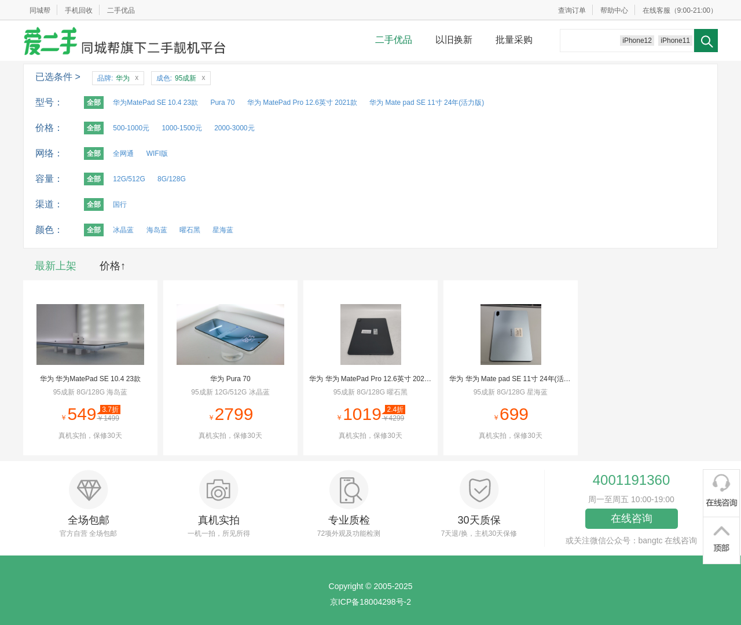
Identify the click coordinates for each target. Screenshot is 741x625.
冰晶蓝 (123, 230)
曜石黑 (189, 230)
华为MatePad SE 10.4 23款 (155, 102)
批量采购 (514, 40)
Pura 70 (222, 102)
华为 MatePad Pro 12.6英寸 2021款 (302, 102)
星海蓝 (222, 230)
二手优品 (121, 10)
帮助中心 (614, 10)
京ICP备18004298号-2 (370, 601)
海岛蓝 (156, 230)
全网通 (123, 153)
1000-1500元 (181, 128)
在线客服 (656, 10)
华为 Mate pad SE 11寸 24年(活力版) (426, 102)
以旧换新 (453, 40)
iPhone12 (637, 40)
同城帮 (40, 10)
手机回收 (79, 10)
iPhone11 (675, 40)
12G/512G (129, 179)
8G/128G (171, 179)
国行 (120, 204)
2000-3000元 (234, 128)
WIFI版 (157, 153)
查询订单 (572, 10)
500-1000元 (131, 128)
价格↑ (113, 266)
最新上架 (55, 266)
